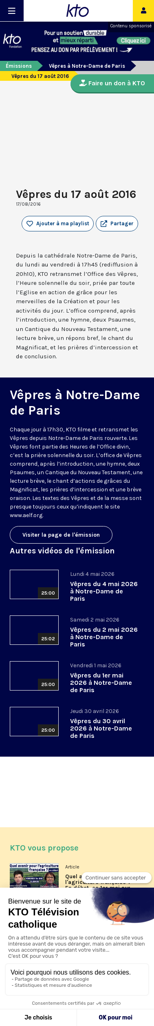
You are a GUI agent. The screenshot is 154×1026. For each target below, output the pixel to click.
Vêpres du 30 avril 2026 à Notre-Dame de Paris (101, 728)
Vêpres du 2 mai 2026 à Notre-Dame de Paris (104, 637)
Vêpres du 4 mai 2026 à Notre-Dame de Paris (104, 591)
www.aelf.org (26, 515)
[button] (117, 223)
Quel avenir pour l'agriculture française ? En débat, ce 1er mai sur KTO (98, 885)
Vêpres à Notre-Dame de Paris (87, 66)
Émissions (19, 66)
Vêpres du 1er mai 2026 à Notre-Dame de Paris (101, 682)
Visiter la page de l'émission (61, 534)
